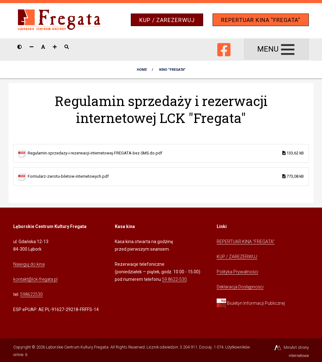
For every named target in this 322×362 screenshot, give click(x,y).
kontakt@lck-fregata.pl (35, 279)
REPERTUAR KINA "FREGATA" (260, 20)
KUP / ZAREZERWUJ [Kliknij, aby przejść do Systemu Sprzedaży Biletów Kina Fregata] (237, 256)
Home (142, 70)
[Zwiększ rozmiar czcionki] (55, 47)
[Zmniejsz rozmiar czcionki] (31, 47)
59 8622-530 (174, 279)
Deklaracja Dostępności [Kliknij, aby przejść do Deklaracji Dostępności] (240, 286)
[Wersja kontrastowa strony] (19, 47)
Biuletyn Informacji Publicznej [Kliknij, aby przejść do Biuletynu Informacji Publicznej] (251, 303)
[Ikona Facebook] (223, 48)
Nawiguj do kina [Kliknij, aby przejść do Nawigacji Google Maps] (29, 264)
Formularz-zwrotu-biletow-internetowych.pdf (166, 176)
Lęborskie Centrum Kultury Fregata (77, 347)
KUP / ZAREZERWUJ (167, 20)
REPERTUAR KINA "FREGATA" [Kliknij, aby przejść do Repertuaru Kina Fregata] (246, 241)
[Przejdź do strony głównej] (59, 20)
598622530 (31, 294)
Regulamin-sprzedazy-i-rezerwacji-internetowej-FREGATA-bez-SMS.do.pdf (166, 153)
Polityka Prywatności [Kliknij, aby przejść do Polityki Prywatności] (237, 271)
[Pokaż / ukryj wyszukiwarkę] (66, 47)
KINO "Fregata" (172, 70)
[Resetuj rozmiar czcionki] (43, 47)
